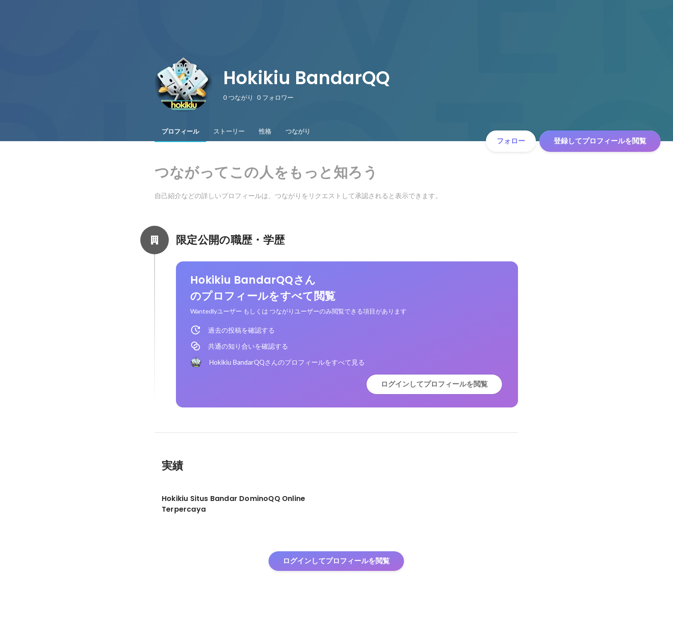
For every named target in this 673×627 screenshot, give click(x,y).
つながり (298, 131)
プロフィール (180, 131)
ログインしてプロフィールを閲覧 (434, 384)
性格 (265, 131)
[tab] (180, 131)
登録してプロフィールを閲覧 (600, 141)
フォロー (511, 141)
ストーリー (229, 131)
